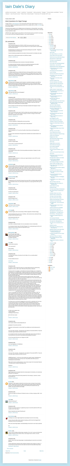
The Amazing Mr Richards (54, 218)
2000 (50, 262)
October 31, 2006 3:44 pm (13, 388)
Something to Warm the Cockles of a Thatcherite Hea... (56, 184)
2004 (50, 259)
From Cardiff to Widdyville (54, 146)
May (51, 249)
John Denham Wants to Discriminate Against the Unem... (56, 103)
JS (50, 270)
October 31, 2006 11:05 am (13, 193)
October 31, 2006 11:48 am (13, 228)
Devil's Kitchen (11, 416)
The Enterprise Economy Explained (56, 70)
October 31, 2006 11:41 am (13, 218)
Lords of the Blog (53, 72)
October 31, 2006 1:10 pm (13, 317)
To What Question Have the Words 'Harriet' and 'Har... (56, 69)
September (52, 243)
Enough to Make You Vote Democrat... (56, 83)
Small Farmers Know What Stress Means (57, 57)
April (51, 250)
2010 (50, 37)
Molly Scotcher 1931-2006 (54, 140)
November (52, 46)
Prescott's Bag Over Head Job (55, 106)
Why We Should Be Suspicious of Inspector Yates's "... (56, 96)
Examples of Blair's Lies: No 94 (55, 193)
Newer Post (8, 450)
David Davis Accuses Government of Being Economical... (56, 156)
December (52, 45)
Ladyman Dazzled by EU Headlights (56, 207)
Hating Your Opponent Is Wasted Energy (57, 133)
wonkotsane (10, 164)
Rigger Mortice (11, 80)
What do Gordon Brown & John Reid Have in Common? (56, 111)
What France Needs (53, 61)
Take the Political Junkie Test (55, 181)
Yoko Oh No (52, 153)
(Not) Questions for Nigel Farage (55, 58)
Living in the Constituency (54, 135)
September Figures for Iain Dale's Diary (57, 229)
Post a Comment (10, 448)
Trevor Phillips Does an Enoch (55, 132)
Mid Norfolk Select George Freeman (56, 138)
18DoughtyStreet (16, 23)
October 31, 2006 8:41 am (13, 93)
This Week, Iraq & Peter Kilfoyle (55, 196)
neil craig (10, 210)
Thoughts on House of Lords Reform (56, 121)
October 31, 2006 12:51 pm (13, 250)
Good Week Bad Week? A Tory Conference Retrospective (55, 231)
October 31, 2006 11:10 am (13, 199)
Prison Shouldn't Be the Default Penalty (57, 219)
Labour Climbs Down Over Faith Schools (57, 100)
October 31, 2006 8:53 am (13, 145)
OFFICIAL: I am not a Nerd (54, 130)
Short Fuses (52, 141)
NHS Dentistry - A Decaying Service (56, 213)
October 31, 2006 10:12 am (13, 173)
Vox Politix (39, 25)
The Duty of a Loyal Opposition (55, 60)
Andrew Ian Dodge (11, 176)
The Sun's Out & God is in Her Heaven (57, 73)
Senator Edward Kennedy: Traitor (56, 119)
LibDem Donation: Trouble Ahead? (56, 89)
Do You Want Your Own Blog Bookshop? (57, 63)
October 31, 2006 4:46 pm (13, 412)
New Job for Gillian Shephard (55, 105)
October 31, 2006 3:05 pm (13, 345)
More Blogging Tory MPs (54, 118)
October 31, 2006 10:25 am (13, 184)
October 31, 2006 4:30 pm (13, 402)
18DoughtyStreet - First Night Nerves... (57, 212)
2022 (50, 34)
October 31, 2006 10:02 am (13, 160)
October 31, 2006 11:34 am (13, 206)
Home (25, 450)
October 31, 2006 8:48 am (13, 125)
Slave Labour (52, 52)
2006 (50, 44)
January (51, 255)
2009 (50, 39)
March (51, 252)
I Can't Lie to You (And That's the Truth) (57, 152)
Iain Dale (10, 381)
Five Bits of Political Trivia (54, 80)
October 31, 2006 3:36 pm (13, 378)
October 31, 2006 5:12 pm (13, 427)
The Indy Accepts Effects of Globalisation (57, 189)
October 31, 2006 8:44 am (13, 107)
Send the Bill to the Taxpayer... (55, 144)
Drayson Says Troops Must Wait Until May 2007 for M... (56, 165)
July (51, 246)
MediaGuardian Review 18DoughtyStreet (57, 66)
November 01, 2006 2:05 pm (13, 446)
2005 (50, 257)
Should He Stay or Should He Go (56, 194)
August (51, 244)
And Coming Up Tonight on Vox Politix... (57, 161)
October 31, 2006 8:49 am (13, 136)
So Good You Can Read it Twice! (56, 170)
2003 (50, 260)
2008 (50, 40)
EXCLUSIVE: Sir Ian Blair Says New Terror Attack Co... (56, 227)
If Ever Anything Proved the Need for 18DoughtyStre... (56, 126)
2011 (50, 36)
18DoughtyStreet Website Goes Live (56, 210)
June (51, 247)
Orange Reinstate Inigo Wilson (55, 209)
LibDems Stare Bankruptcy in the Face (57, 199)
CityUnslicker (11, 203)
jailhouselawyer (11, 232)
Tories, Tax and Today (54, 147)
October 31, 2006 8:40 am (13, 87)
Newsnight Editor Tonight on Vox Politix (57, 157)
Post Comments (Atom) (14, 452)
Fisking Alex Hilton (53, 187)
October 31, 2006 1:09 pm (13, 262)
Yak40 (9, 399)
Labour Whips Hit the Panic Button (56, 55)
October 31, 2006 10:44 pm (13, 435)
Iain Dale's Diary (20, 6)
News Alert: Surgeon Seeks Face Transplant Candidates (56, 109)
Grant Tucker (52, 267)
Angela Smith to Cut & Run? (55, 143)
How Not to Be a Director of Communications (55, 99)
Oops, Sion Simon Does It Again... (56, 197)
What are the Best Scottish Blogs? (56, 85)
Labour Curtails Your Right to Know (56, 163)
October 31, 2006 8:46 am (13, 116)
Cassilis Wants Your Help (54, 185)
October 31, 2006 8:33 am (13, 67)
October (51, 48)
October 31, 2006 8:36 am (13, 77)
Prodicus (10, 430)
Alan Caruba (10, 260)
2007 (50, 42)
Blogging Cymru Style (54, 136)
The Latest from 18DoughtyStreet (56, 221)
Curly (9, 242)
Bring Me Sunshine (53, 225)
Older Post (41, 450)
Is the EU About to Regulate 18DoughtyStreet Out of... (55, 160)
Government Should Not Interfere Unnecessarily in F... (56, 175)
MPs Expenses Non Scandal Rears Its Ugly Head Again (56, 91)
